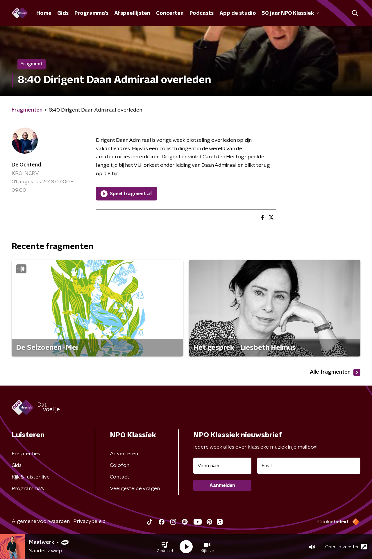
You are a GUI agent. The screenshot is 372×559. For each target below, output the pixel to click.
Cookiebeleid (332, 521)
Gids (63, 13)
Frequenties (26, 453)
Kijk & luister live (31, 477)
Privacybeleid (89, 521)
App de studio (237, 13)
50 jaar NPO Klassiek (290, 13)
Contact (119, 477)
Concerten (170, 13)
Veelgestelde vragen (135, 488)
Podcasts (201, 13)
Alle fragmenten (335, 372)
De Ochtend (26, 165)
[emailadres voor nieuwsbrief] (308, 466)
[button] (164, 547)
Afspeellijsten (132, 13)
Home (43, 13)
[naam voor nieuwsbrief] (222, 466)
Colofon (119, 465)
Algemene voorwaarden (41, 521)
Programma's (91, 13)
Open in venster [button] (346, 546)
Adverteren (124, 453)
